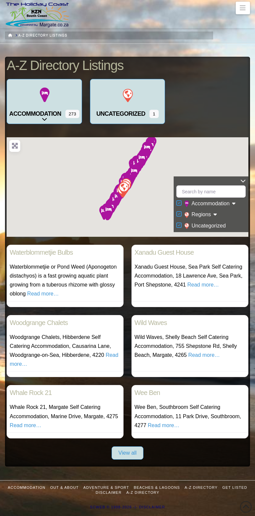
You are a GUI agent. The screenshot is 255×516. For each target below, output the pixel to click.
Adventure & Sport (106, 487)
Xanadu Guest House (164, 252)
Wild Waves (150, 322)
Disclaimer (109, 492)
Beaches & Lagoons (157, 487)
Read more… (43, 293)
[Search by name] (211, 191)
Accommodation (207, 204)
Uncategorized (205, 225)
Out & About (64, 487)
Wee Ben (147, 392)
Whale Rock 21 (31, 392)
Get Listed (234, 487)
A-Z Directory (201, 487)
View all (128, 453)
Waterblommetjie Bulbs (41, 252)
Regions (197, 215)
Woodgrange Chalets (39, 322)
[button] (243, 8)
